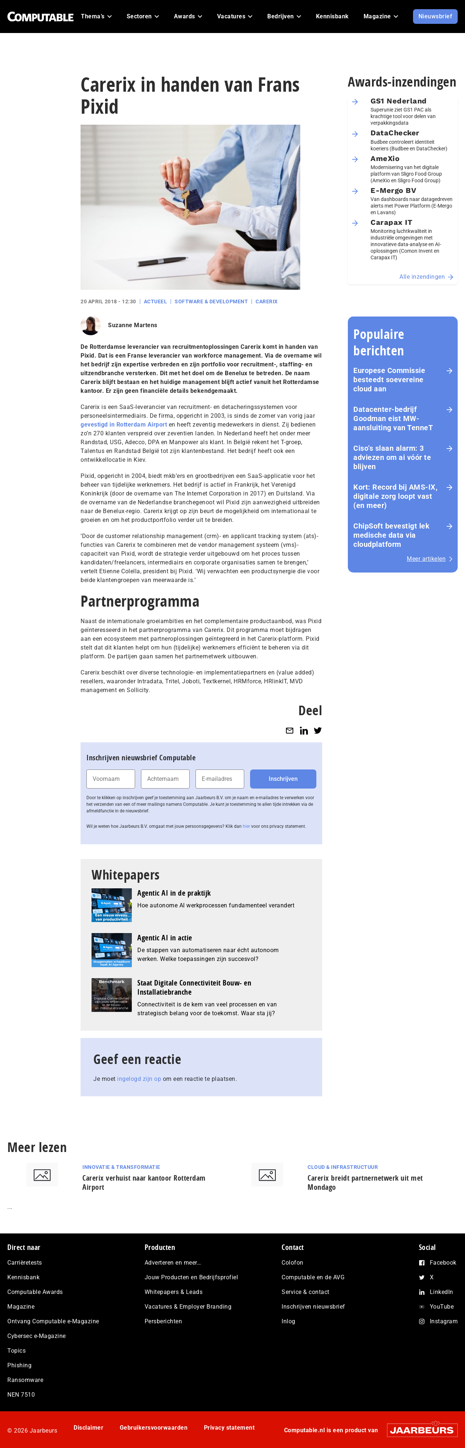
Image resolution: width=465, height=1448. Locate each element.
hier (246, 826)
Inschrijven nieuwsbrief (313, 1306)
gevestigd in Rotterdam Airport (124, 424)
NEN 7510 (21, 1394)
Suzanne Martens (132, 325)
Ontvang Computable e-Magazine (53, 1321)
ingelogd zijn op (139, 1078)
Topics (16, 1350)
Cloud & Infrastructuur (343, 1167)
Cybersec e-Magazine (36, 1335)
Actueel (155, 301)
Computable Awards (35, 1291)
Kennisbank (23, 1277)
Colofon (293, 1262)
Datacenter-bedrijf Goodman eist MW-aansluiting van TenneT (393, 418)
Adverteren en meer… (173, 1262)
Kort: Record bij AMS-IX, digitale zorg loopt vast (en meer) (395, 496)
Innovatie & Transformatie (121, 1167)
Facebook (443, 1262)
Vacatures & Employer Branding (188, 1306)
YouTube (442, 1306)
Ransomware (25, 1379)
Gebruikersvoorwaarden (154, 1427)
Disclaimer (88, 1427)
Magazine (20, 1306)
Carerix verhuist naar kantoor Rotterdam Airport (144, 1182)
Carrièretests (24, 1262)
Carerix (267, 301)
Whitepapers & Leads (174, 1291)
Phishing (19, 1365)
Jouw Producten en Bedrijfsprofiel (191, 1277)
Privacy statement (229, 1427)
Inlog (288, 1321)
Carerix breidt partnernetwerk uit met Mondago (365, 1182)
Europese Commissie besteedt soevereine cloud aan (389, 379)
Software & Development (211, 301)
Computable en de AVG (313, 1277)
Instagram (444, 1321)
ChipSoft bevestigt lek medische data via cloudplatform (391, 535)
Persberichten (163, 1321)
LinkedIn (441, 1291)
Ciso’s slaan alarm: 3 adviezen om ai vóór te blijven (392, 457)
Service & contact (306, 1291)
